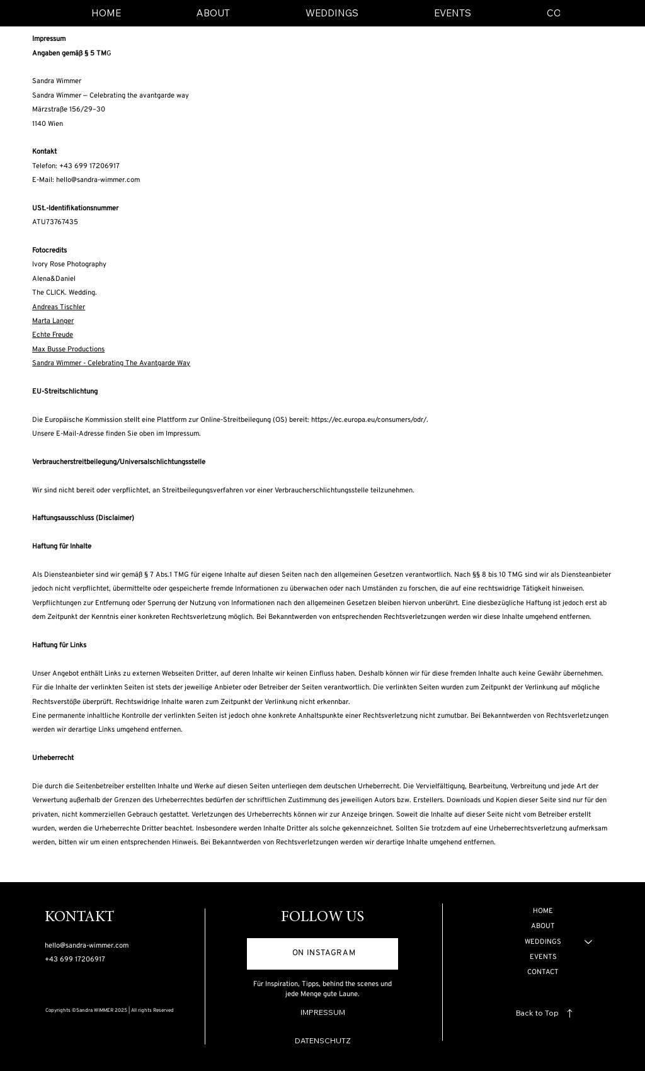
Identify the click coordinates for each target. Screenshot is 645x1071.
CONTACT (543, 972)
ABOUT (543, 926)
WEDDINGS (543, 942)
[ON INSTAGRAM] (322, 954)
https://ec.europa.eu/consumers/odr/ (368, 420)
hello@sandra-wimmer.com (98, 180)
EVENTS (543, 957)
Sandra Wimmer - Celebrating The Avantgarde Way (111, 363)
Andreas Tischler (58, 307)
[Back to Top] (546, 1013)
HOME (543, 911)
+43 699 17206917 (75, 959)
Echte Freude (52, 335)
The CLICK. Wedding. (64, 292)
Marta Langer (53, 321)
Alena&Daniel (54, 279)
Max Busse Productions (68, 349)
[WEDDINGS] (589, 941)
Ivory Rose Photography (69, 264)
